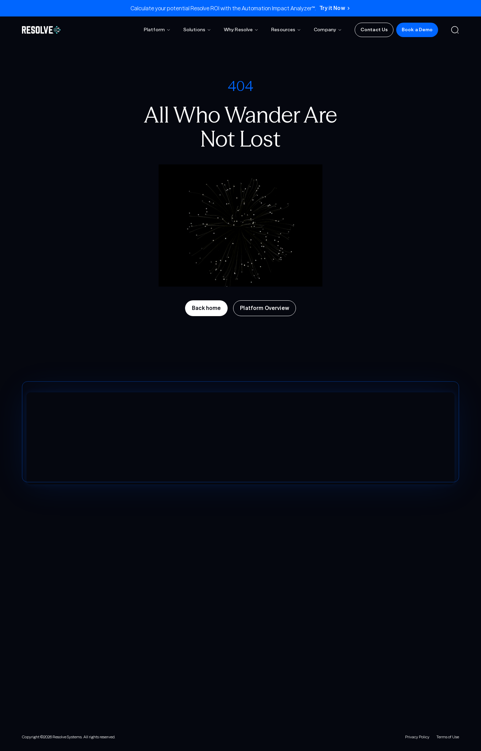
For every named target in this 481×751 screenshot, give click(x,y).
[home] (41, 30)
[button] (157, 29)
